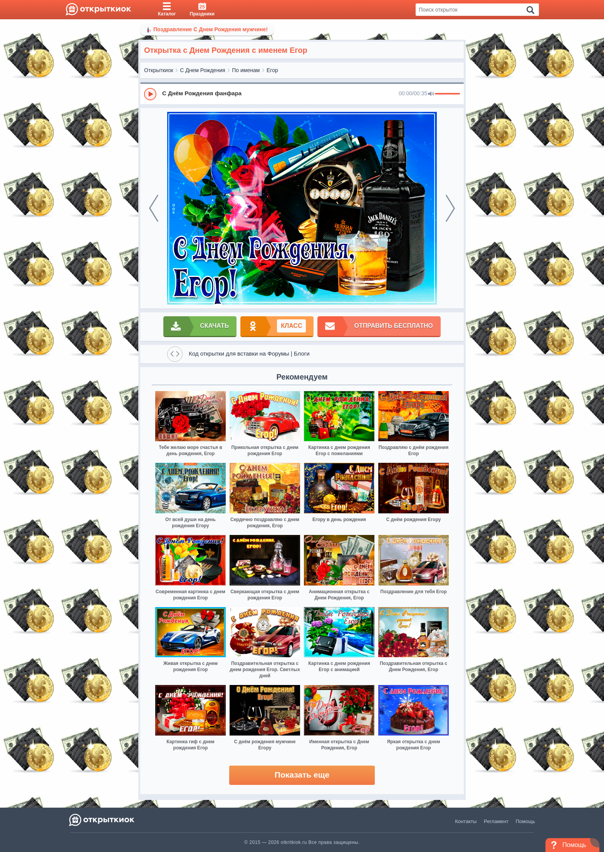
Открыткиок (158, 70)
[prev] (153, 208)
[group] (302, 93)
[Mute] (431, 94)
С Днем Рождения (202, 70)
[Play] (150, 94)
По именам (246, 70)
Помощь (525, 821)
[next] (450, 208)
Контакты (465, 821)
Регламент (496, 821)
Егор (272, 70)
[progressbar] (447, 94)
